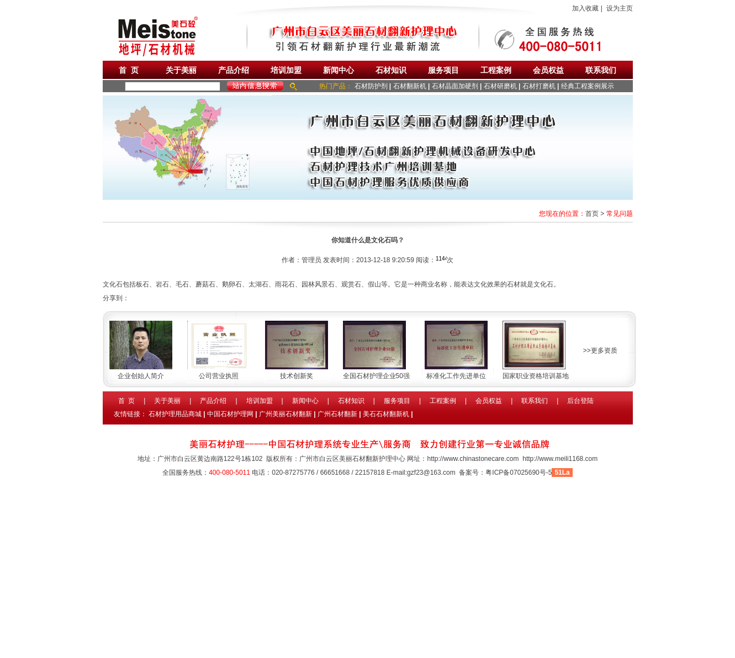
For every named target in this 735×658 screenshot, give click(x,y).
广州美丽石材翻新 (285, 414)
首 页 (129, 70)
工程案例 (495, 70)
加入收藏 (585, 8)
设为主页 (619, 8)
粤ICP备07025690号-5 (518, 472)
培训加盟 (286, 70)
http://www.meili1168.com (559, 459)
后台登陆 (580, 401)
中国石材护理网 (230, 414)
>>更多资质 (600, 350)
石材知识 (391, 70)
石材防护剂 (371, 86)
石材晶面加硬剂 (455, 86)
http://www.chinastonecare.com (473, 459)
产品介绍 (233, 70)
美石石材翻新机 (386, 414)
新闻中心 (338, 70)
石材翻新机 (409, 86)
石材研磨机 (500, 86)
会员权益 (548, 70)
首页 (592, 213)
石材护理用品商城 (175, 414)
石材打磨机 (539, 86)
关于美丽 (181, 70)
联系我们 (600, 70)
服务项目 (443, 70)
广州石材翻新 (337, 414)
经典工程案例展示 (587, 86)
